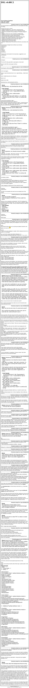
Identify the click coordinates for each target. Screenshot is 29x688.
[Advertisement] (7, 12)
